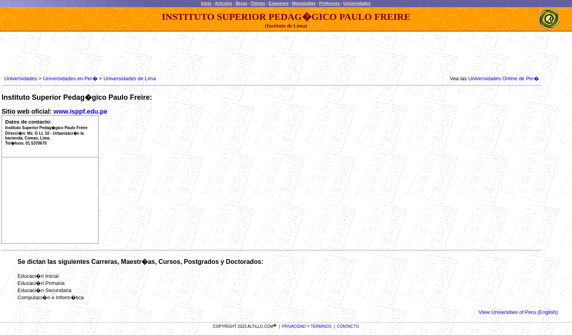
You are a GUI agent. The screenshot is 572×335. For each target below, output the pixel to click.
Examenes (278, 3)
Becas (241, 3)
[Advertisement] (147, 54)
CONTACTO (348, 326)
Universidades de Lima (130, 78)
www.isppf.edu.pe (80, 111)
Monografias (303, 3)
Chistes (258, 3)
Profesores (329, 3)
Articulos (223, 3)
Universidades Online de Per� (503, 78)
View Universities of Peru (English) (518, 312)
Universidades (356, 3)
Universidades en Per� (70, 78)
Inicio (206, 3)
